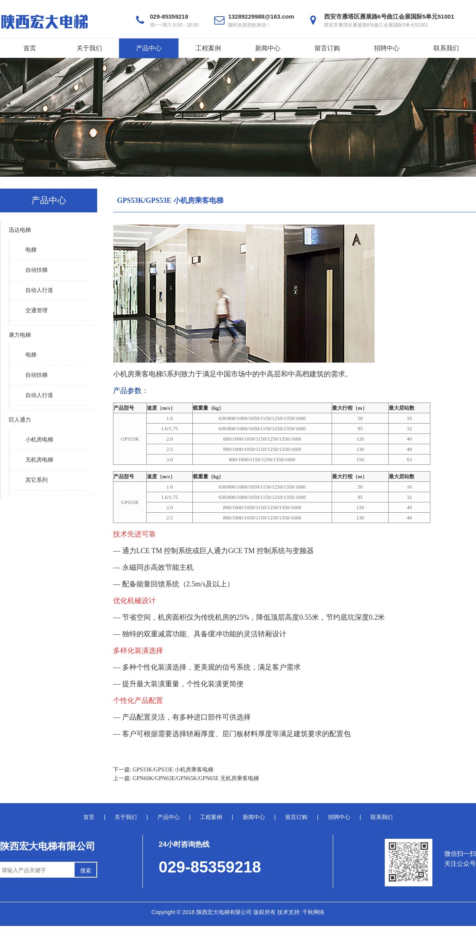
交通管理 (36, 310)
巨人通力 (20, 420)
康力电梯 (20, 335)
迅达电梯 (20, 230)
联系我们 (446, 48)
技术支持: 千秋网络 (301, 912)
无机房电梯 (39, 460)
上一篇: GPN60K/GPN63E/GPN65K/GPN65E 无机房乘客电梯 (186, 778)
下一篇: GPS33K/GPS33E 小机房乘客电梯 (163, 770)
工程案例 (208, 48)
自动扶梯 (36, 270)
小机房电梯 (39, 440)
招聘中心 (386, 48)
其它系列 (36, 480)
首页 (29, 48)
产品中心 (148, 48)
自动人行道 (39, 290)
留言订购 (327, 48)
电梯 (30, 250)
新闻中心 (267, 48)
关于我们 (89, 48)
